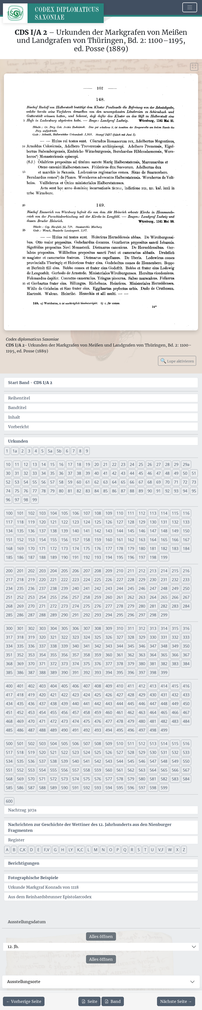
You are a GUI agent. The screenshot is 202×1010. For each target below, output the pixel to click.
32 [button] (26, 473)
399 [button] (164, 672)
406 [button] (75, 686)
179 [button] (131, 548)
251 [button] (9, 597)
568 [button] (9, 779)
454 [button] (42, 712)
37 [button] (70, 473)
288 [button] (42, 615)
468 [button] (9, 721)
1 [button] (7, 451)
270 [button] (31, 606)
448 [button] (164, 703)
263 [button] (142, 597)
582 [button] (164, 779)
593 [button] (97, 787)
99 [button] (34, 499)
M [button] (95, 849)
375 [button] (86, 663)
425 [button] (97, 695)
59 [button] (70, 482)
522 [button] (64, 752)
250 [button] (186, 588)
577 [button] (108, 779)
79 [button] (52, 491)
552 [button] (20, 770)
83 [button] (88, 491)
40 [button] (96, 473)
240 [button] (75, 588)
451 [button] (9, 712)
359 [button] (97, 655)
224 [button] (86, 579)
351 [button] (9, 655)
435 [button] (20, 703)
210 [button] (119, 571)
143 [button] (108, 531)
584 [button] (186, 779)
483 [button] (175, 721)
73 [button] (194, 482)
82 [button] (79, 491)
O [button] (110, 849)
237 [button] (42, 588)
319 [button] (31, 637)
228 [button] (131, 579)
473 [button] (64, 721)
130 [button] (153, 522)
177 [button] (108, 548)
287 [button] (31, 615)
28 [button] (167, 464)
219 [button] (31, 579)
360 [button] (108, 655)
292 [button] (86, 615)
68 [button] (149, 482)
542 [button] (97, 761)
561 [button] (119, 770)
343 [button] (108, 646)
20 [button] (96, 464)
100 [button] (9, 513)
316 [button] (186, 628)
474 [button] (75, 721)
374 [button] (75, 663)
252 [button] (20, 597)
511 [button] (131, 743)
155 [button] (53, 539)
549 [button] (175, 761)
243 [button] (108, 588)
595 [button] (119, 787)
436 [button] (31, 703)
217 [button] (9, 579)
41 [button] (105, 473)
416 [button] (186, 686)
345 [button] (131, 646)
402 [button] (31, 686)
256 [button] (64, 597)
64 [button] (114, 482)
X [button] (177, 849)
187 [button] (31, 557)
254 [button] (42, 597)
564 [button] (153, 770)
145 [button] (131, 531)
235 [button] (20, 588)
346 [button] (142, 646)
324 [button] (86, 637)
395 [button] (119, 672)
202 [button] (31, 571)
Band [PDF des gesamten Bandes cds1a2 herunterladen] (113, 1001)
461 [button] (119, 712)
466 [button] (175, 712)
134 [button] (9, 531)
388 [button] (42, 672)
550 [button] (186, 761)
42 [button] (114, 473)
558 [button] (86, 770)
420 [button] (42, 695)
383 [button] (175, 663)
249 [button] (175, 588)
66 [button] (132, 482)
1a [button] (15, 451)
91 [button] (158, 491)
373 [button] (64, 663)
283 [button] (175, 606)
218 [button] (20, 579)
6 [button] (67, 451)
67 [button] (141, 482)
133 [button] (186, 522)
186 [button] (20, 557)
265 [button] (164, 597)
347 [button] (153, 646)
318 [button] (20, 637)
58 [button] (61, 482)
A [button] (7, 849)
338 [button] (53, 646)
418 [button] (20, 695)
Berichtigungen (23, 863)
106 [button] (75, 513)
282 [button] (164, 606)
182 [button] (164, 548)
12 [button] (26, 464)
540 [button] (75, 761)
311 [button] (131, 628)
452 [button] (20, 712)
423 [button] (75, 695)
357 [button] (75, 655)
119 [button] (31, 522)
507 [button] (86, 743)
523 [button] (75, 752)
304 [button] (53, 628)
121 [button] (53, 522)
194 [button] (108, 557)
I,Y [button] (71, 849)
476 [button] (97, 721)
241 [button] (86, 588)
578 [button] (119, 779)
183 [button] (175, 548)
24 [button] (132, 464)
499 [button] (164, 730)
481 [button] (153, 721)
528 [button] (131, 752)
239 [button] (64, 588)
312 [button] (142, 628)
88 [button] (132, 491)
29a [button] (186, 464)
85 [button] (105, 491)
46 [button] (149, 473)
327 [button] (119, 637)
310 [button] (119, 628)
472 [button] (53, 721)
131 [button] (164, 522)
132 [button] (175, 522)
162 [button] (131, 539)
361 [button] (119, 655)
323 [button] (75, 637)
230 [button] (153, 579)
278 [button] (119, 606)
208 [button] (97, 571)
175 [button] (86, 548)
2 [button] (22, 451)
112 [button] (142, 513)
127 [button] (119, 522)
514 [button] (164, 743)
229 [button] (142, 579)
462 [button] (131, 712)
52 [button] (8, 482)
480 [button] (142, 721)
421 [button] (53, 695)
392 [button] (86, 672)
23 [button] (123, 464)
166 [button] (175, 539)
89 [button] (141, 491)
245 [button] (131, 588)
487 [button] (31, 730)
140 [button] (75, 531)
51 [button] (194, 473)
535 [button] (20, 761)
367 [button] (186, 655)
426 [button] (108, 695)
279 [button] (131, 606)
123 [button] (75, 522)
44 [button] (132, 473)
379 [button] (131, 663)
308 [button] (97, 628)
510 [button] (119, 743)
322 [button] (64, 637)
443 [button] (108, 703)
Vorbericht (18, 426)
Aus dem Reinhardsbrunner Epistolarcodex (50, 896)
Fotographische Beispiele (33, 877)
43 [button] (123, 473)
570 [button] (31, 779)
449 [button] (175, 703)
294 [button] (108, 615)
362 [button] (131, 655)
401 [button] (20, 686)
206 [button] (75, 571)
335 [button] (20, 646)
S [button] (139, 849)
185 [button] (9, 557)
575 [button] (86, 779)
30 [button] (8, 473)
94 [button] (185, 491)
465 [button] (164, 712)
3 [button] (29, 451)
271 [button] (42, 606)
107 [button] (86, 513)
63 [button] (105, 482)
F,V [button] (46, 849)
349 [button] (175, 646)
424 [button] (86, 695)
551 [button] (9, 770)
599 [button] (164, 787)
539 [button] (64, 761)
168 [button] (9, 548)
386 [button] (20, 672)
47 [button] (158, 473)
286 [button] (20, 615)
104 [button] (53, 513)
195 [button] (119, 557)
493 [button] (97, 730)
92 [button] (167, 491)
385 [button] (9, 672)
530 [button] (153, 752)
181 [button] (153, 548)
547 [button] (153, 761)
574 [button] (75, 779)
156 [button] (64, 539)
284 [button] (186, 606)
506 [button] (75, 743)
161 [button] (119, 539)
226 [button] (108, 579)
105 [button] (64, 513)
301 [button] (20, 628)
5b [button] (59, 451)
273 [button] (64, 606)
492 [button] (86, 730)
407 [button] (86, 686)
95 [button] (194, 491)
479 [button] (131, 721)
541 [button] (86, 761)
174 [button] (75, 548)
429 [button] (142, 695)
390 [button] (64, 672)
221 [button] (53, 579)
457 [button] (75, 712)
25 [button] (141, 464)
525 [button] (97, 752)
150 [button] (186, 531)
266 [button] (175, 597)
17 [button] (70, 464)
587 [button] (31, 787)
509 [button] (108, 743)
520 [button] (42, 752)
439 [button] (64, 703)
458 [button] (86, 712)
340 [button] (75, 646)
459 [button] (97, 712)
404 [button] (53, 686)
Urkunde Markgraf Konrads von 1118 (43, 887)
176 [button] (97, 548)
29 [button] (176, 464)
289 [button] (53, 615)
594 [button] (108, 787)
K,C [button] (80, 849)
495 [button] (119, 730)
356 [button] (64, 655)
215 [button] (175, 571)
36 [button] (61, 473)
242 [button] (97, 588)
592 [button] (86, 787)
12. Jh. (13, 946)
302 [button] (31, 628)
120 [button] (42, 522)
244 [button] (119, 588)
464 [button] (153, 712)
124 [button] (86, 522)
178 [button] (119, 548)
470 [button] (31, 721)
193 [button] (97, 557)
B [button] (14, 849)
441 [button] (86, 703)
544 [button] (119, 761)
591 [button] (75, 787)
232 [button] (175, 579)
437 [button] (42, 703)
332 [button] (175, 637)
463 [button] (142, 712)
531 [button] (164, 752)
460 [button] (108, 712)
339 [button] (64, 646)
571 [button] (42, 779)
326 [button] (108, 637)
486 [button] (20, 730)
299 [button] (164, 615)
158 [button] (86, 539)
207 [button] (86, 571)
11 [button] (17, 464)
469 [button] (20, 721)
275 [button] (86, 606)
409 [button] (108, 686)
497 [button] (142, 730)
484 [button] (186, 721)
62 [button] (96, 482)
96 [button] (8, 499)
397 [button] (142, 672)
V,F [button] (161, 849)
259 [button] (97, 597)
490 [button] (64, 730)
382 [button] (164, 663)
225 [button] (97, 579)
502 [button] (31, 743)
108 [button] (97, 513)
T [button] (145, 849)
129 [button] (142, 522)
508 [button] (97, 743)
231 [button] (164, 579)
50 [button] (185, 473)
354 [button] (42, 655)
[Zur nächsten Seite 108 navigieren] (176, 1001)
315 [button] (175, 628)
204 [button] (53, 571)
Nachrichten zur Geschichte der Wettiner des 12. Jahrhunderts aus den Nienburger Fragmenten (90, 827)
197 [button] (142, 557)
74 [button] (8, 491)
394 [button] (108, 672)
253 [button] (31, 597)
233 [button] (186, 579)
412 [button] (142, 686)
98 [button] (26, 499)
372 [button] (53, 663)
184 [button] (186, 548)
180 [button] (142, 548)
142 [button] (97, 531)
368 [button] (9, 663)
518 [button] (20, 752)
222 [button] (64, 579)
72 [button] (185, 482)
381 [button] (153, 663)
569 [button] (20, 779)
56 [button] (43, 482)
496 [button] (131, 730)
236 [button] (31, 588)
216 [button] (186, 571)
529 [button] (142, 752)
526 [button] (108, 752)
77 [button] (34, 491)
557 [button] (75, 770)
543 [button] (108, 761)
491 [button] (75, 730)
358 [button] (86, 655)
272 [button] (53, 606)
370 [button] (31, 663)
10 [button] (8, 464)
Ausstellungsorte (23, 981)
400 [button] (9, 686)
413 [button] (153, 686)
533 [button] (186, 752)
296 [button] (131, 615)
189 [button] (53, 557)
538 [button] (53, 761)
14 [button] (43, 464)
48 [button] (167, 473)
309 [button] (108, 628)
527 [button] (119, 752)
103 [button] (42, 513)
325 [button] (97, 637)
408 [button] (97, 686)
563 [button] (142, 770)
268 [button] (9, 606)
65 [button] (123, 482)
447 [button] (153, 703)
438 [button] (53, 703)
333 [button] (186, 637)
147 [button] (153, 531)
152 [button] (20, 539)
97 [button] (17, 499)
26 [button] (149, 464)
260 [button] (108, 597)
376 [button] (97, 663)
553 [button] (31, 770)
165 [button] (164, 539)
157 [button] (75, 539)
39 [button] (88, 473)
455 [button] (53, 712)
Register (16, 839)
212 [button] (142, 571)
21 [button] (105, 464)
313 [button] (153, 628)
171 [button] (42, 548)
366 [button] (175, 655)
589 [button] (53, 787)
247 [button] (153, 588)
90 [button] (149, 491)
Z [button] (184, 849)
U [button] (152, 849)
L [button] (88, 849)
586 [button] (20, 787)
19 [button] (88, 464)
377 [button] (108, 663)
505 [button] (64, 743)
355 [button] (53, 655)
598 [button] (153, 787)
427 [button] (119, 695)
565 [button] (164, 770)
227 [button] (119, 579)
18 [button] (79, 464)
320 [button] (42, 637)
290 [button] (64, 615)
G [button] (55, 849)
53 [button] (17, 482)
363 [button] (142, 655)
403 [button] (42, 686)
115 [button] (175, 513)
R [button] (132, 849)
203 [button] (42, 571)
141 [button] (86, 531)
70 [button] (167, 482)
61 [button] (88, 482)
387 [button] (31, 672)
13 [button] (34, 464)
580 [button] (142, 779)
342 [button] (97, 646)
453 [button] (31, 712)
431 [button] (164, 695)
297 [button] (142, 615)
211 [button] (131, 571)
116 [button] (186, 513)
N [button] (103, 849)
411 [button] (131, 686)
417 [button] (9, 695)
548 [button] (164, 761)
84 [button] (96, 491)
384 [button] (186, 663)
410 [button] (119, 686)
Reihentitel (19, 398)
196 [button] (131, 557)
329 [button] (142, 637)
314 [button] (164, 628)
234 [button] (9, 588)
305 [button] (64, 628)
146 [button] (142, 531)
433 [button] (186, 695)
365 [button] (164, 655)
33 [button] (34, 473)
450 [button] (186, 703)
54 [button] (26, 482)
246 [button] (142, 588)
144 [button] (119, 531)
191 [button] (75, 557)
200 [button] (9, 571)
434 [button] (9, 703)
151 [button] (9, 539)
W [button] (170, 849)
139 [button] (64, 531)
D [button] (31, 849)
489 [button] (53, 730)
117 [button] (9, 522)
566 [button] (175, 770)
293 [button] (97, 615)
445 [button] (131, 703)
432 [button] (175, 695)
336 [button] (31, 646)
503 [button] (42, 743)
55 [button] (34, 482)
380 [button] (142, 663)
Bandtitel (17, 407)
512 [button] (142, 743)
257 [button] (75, 597)
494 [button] (108, 730)
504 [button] (53, 743)
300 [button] (9, 628)
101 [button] (20, 513)
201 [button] (20, 571)
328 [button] (131, 637)
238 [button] (53, 588)
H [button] (62, 849)
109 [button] (108, 513)
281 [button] (153, 606)
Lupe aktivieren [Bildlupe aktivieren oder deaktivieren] (177, 361)
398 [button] (153, 672)
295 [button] (119, 615)
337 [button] (42, 646)
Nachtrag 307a (22, 810)
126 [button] (108, 522)
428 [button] (131, 695)
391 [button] (75, 672)
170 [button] (31, 548)
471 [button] (42, 721)
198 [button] (153, 557)
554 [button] (42, 770)
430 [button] (153, 695)
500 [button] (9, 743)
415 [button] (175, 686)
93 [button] (176, 491)
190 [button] (64, 557)
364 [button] (153, 655)
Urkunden (18, 441)
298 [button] (153, 615)
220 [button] (42, 579)
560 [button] (108, 770)
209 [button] (108, 571)
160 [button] (108, 539)
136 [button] (31, 531)
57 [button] (52, 482)
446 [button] (142, 703)
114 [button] (164, 513)
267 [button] (186, 597)
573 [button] (64, 779)
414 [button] (164, 686)
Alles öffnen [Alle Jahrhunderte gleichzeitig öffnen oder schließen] (101, 936)
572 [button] (53, 779)
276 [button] (97, 606)
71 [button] (176, 482)
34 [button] (43, 473)
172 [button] (53, 548)
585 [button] (9, 787)
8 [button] (80, 451)
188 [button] (42, 557)
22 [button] (114, 464)
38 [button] (79, 473)
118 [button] (20, 522)
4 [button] (36, 451)
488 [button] (42, 730)
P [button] (117, 849)
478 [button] (119, 721)
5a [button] (50, 451)
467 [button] (186, 712)
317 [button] (9, 637)
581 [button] (153, 779)
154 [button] (42, 539)
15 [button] (52, 464)
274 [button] (75, 606)
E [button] (38, 849)
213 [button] (153, 571)
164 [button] (153, 539)
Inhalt (14, 417)
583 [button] (175, 779)
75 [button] (17, 491)
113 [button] (153, 513)
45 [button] (141, 473)
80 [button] (61, 491)
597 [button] (142, 787)
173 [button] (64, 548)
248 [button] (164, 588)
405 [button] (64, 686)
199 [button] (164, 557)
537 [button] (42, 761)
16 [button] (61, 464)
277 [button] (108, 606)
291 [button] (75, 615)
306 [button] (75, 628)
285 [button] (9, 615)
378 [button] (119, 663)
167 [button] (186, 539)
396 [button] (131, 672)
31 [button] (17, 473)
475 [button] (86, 721)
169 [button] (20, 548)
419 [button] (31, 695)
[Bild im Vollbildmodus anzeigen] (194, 67)
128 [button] (131, 522)
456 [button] (64, 712)
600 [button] (9, 801)
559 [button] (97, 770)
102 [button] (31, 513)
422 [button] (64, 695)
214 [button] (164, 571)
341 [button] (86, 646)
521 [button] (53, 752)
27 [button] (158, 464)
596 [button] (131, 787)
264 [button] (153, 597)
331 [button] (164, 637)
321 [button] (53, 637)
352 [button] (20, 655)
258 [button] (86, 597)
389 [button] (53, 672)
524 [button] (86, 752)
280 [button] (142, 606)
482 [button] (164, 721)
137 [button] (42, 531)
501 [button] (20, 743)
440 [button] (75, 703)
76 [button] (26, 491)
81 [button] (70, 491)
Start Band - (30, 382)
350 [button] (186, 646)
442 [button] (97, 703)
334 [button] (9, 646)
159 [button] (97, 539)
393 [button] (97, 672)
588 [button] (42, 787)
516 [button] (186, 743)
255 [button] (53, 597)
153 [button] (31, 539)
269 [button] (20, 606)
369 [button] (20, 663)
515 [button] (175, 743)
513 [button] (153, 743)
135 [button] (20, 531)
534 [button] (9, 761)
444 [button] (119, 703)
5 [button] (42, 451)
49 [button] (176, 473)
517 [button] (9, 752)
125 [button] (97, 522)
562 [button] (131, 770)
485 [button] (9, 730)
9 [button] (87, 451)
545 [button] (131, 761)
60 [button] (79, 482)
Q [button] (124, 849)
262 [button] (131, 597)
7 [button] (73, 451)
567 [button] (186, 770)
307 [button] (86, 628)
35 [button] (52, 473)
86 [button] (114, 491)
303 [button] (42, 628)
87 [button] (123, 491)
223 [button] (75, 579)
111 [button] (131, 513)
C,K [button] (23, 849)
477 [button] (108, 721)
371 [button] (42, 663)
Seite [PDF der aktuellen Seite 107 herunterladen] (89, 1001)
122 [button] (64, 522)
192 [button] (86, 557)
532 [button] (175, 752)
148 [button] (164, 531)
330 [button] (153, 637)
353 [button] (31, 655)
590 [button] (64, 787)
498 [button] (153, 730)
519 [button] (31, 752)
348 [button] (164, 646)
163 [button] (142, 539)
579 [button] (131, 779)
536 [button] (31, 761)
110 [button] (119, 513)
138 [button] (53, 531)
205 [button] (64, 571)
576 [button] (97, 779)
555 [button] (53, 770)
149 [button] (175, 531)
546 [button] (142, 761)
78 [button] (43, 491)
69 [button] (158, 482)
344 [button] (119, 646)
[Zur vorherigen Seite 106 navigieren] (23, 1001)
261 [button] (119, 597)
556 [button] (64, 770)
